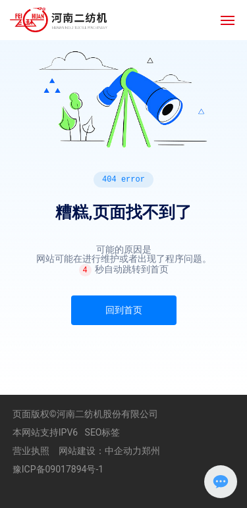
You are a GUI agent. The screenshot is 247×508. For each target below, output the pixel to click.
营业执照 (31, 450)
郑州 (151, 450)
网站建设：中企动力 (100, 450)
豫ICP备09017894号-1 (58, 469)
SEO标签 (103, 432)
